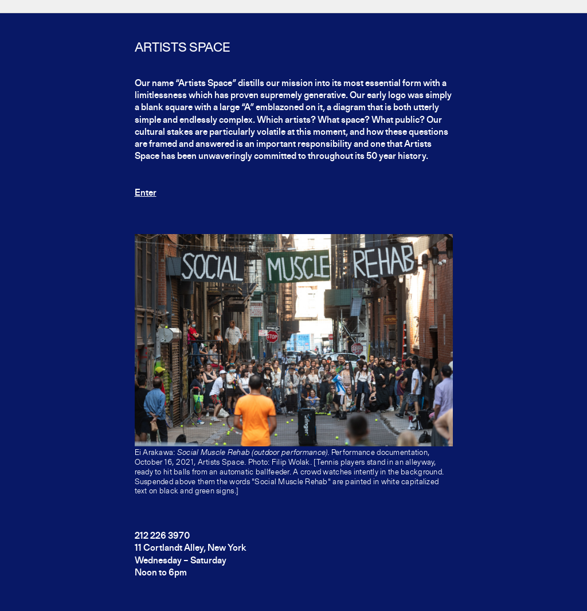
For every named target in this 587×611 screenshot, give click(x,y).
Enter (145, 193)
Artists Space (182, 48)
